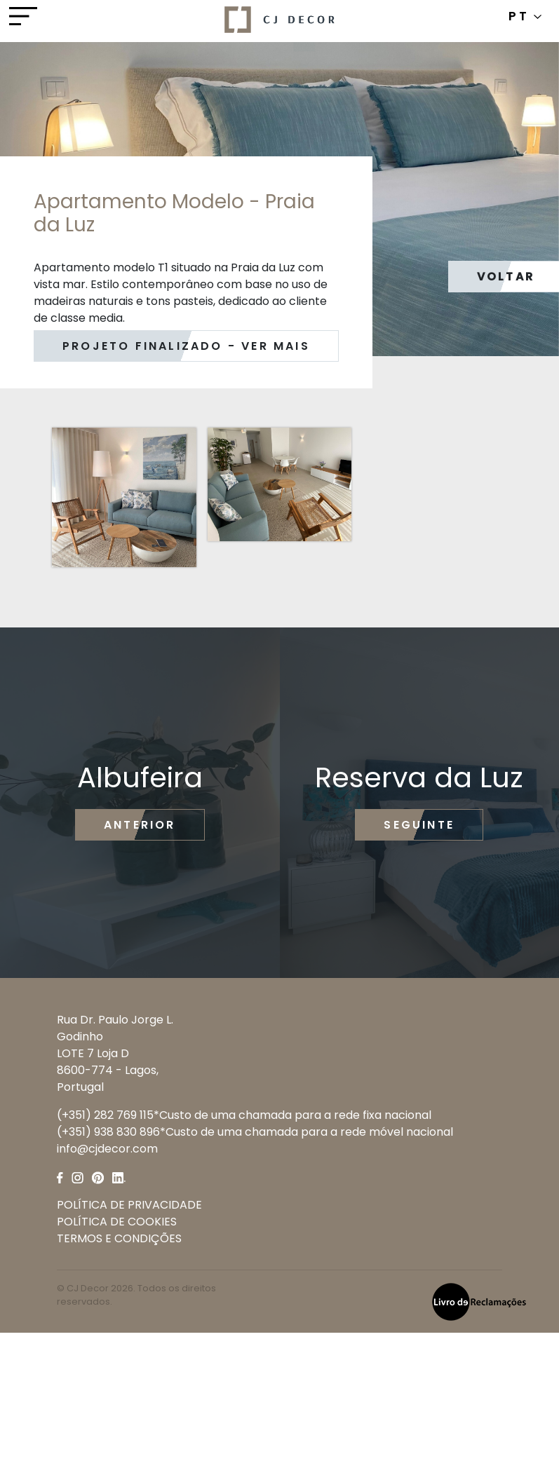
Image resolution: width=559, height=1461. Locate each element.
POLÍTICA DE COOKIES (117, 1222)
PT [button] (525, 16)
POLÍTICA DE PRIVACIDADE (129, 1205)
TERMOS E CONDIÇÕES (119, 1238)
